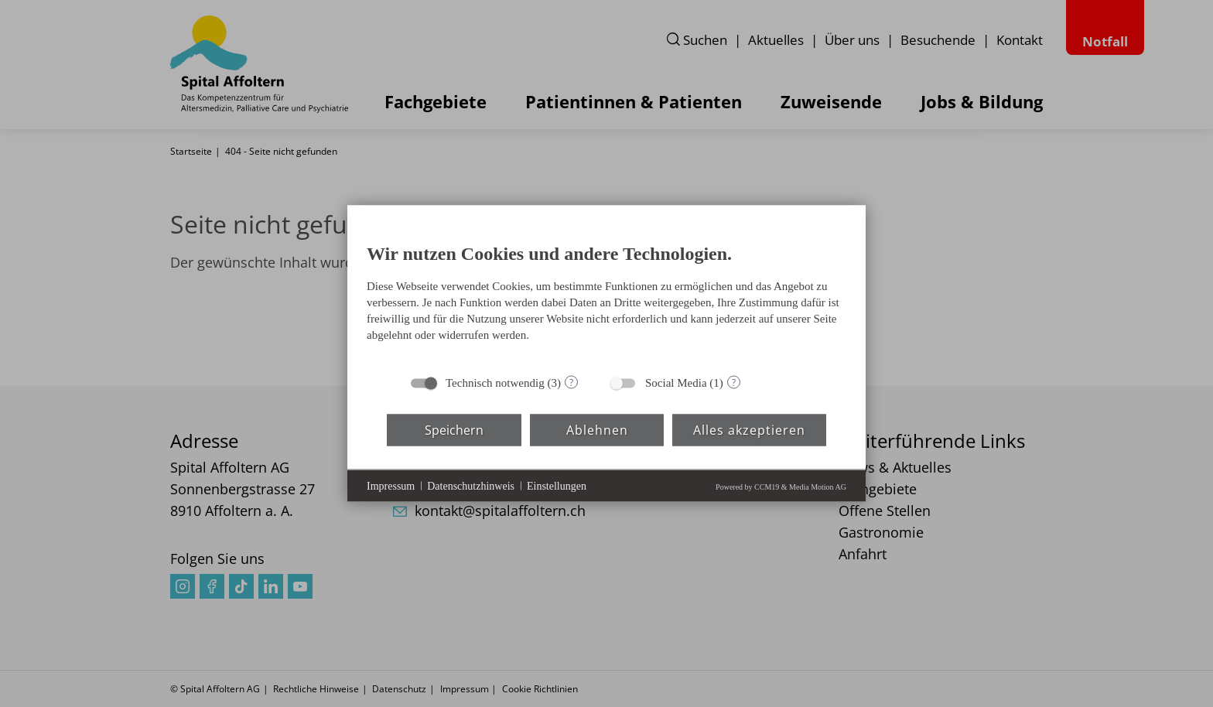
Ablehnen (597, 429)
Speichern (454, 429)
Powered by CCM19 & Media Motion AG (781, 487)
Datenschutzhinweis (470, 485)
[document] (606, 296)
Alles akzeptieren (749, 429)
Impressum (391, 485)
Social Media (676, 383)
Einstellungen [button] (556, 485)
